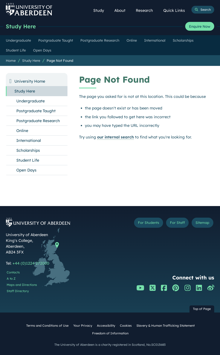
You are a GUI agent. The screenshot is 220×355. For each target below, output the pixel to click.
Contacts (13, 272)
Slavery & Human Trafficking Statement (165, 325)
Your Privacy (82, 325)
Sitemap (202, 222)
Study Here (21, 26)
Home (11, 60)
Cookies (126, 325)
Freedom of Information (110, 333)
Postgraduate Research (38, 120)
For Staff (177, 222)
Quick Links (176, 10)
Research (147, 10)
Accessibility (106, 325)
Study (101, 10)
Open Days (26, 170)
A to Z (11, 279)
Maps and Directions (22, 285)
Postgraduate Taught (36, 110)
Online (22, 130)
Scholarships (28, 150)
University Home (29, 81)
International (28, 140)
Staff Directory (18, 291)
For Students (148, 222)
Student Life (27, 160)
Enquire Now (199, 26)
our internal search (115, 137)
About (122, 10)
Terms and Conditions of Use (47, 325)
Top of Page (202, 309)
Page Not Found (60, 60)
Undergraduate (30, 101)
